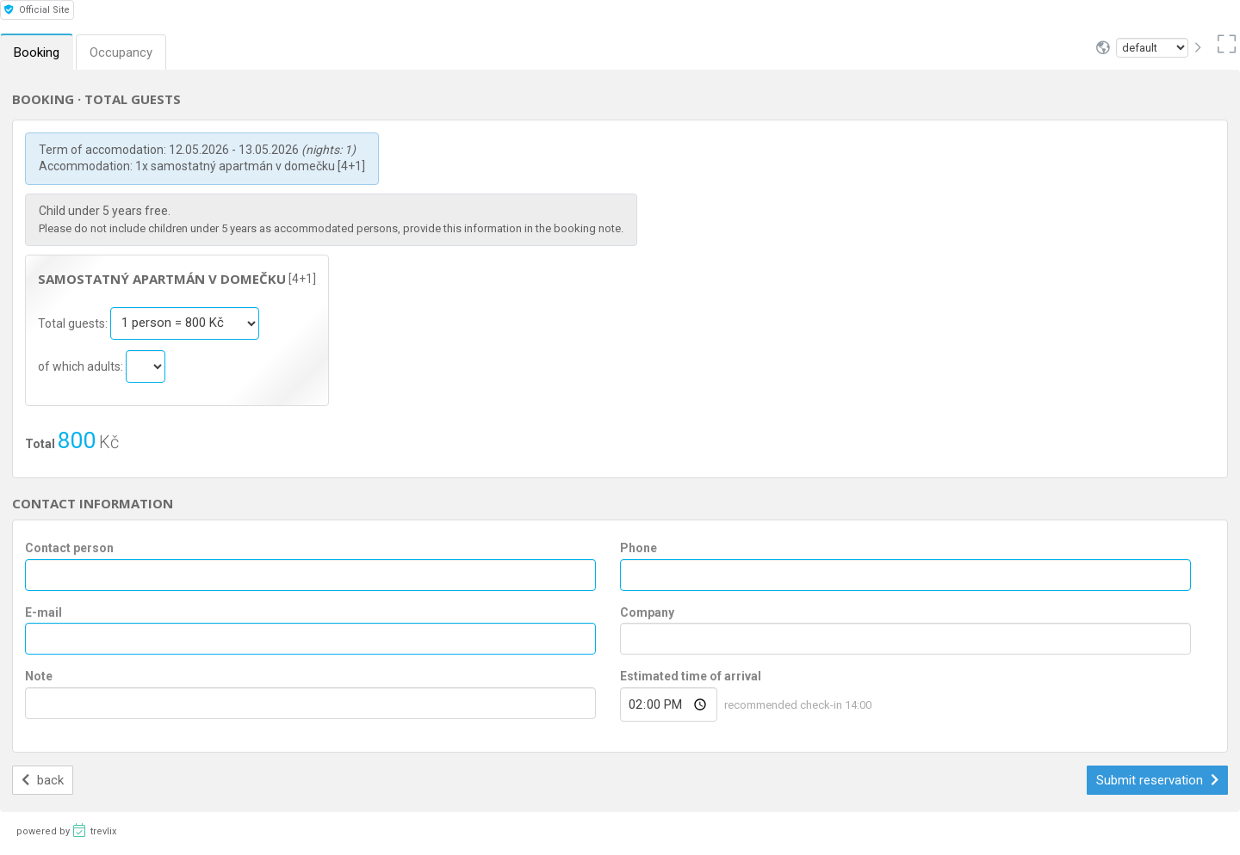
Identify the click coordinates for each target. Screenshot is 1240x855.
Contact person (69, 548)
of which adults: (82, 365)
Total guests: (74, 322)
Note (39, 676)
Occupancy (121, 52)
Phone (638, 548)
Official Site (37, 9)
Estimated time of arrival (690, 676)
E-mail (43, 612)
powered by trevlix (66, 830)
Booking (36, 52)
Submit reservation (1157, 780)
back (43, 780)
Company (647, 612)
